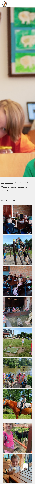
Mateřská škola (9, 183)
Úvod (2, 183)
